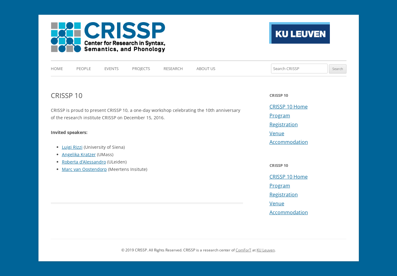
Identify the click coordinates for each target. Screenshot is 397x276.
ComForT (243, 250)
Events (111, 68)
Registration (283, 124)
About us (205, 68)
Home (57, 68)
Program (279, 115)
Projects (141, 68)
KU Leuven (266, 250)
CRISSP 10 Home (288, 106)
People (83, 68)
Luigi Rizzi (72, 147)
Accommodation (288, 142)
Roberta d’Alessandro (84, 162)
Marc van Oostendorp (84, 169)
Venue (276, 133)
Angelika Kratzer (79, 154)
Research (173, 68)
